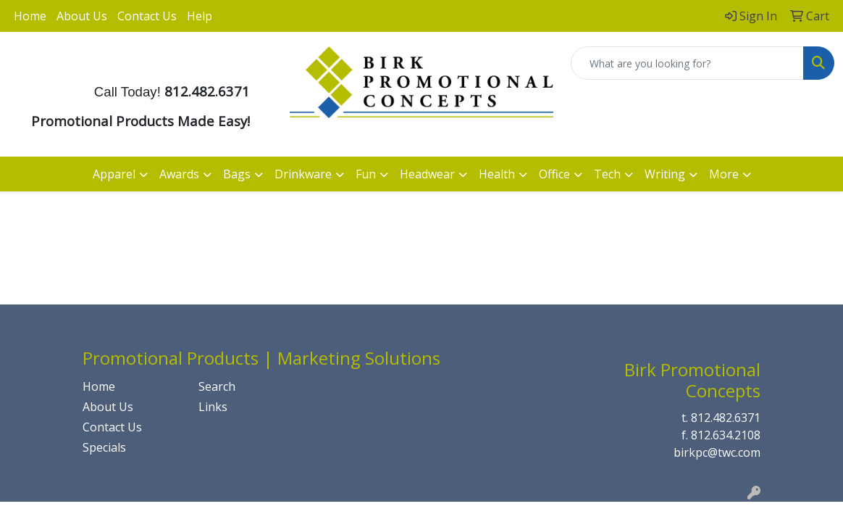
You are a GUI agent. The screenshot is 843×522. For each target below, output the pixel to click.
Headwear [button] (427, 174)
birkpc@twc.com (717, 452)
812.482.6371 (725, 418)
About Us (81, 16)
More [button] (724, 174)
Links (212, 407)
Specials (104, 447)
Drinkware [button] (303, 174)
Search (216, 386)
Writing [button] (665, 174)
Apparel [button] (114, 174)
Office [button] (554, 174)
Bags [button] (237, 174)
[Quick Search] (687, 63)
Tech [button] (607, 174)
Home (30, 16)
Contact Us (147, 16)
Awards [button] (179, 174)
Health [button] (497, 174)
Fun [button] (366, 174)
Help (199, 16)
